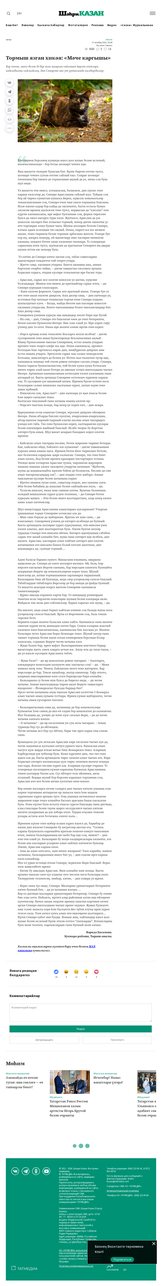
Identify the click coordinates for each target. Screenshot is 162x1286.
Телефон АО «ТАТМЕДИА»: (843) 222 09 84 (127, 1195)
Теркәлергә (117, 1040)
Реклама (98, 25)
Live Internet (113, 1267)
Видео (112, 25)
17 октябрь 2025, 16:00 (102, 42)
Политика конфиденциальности (76, 1266)
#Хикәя (109, 39)
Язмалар (28, 25)
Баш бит (12, 25)
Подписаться (122, 1260)
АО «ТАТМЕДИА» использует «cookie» (78, 1250)
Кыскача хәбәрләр (50, 25)
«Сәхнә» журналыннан (136, 25)
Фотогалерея (78, 25)
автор (8, 39)
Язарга (81, 1028)
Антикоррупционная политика (123, 1191)
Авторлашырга (44, 1039)
